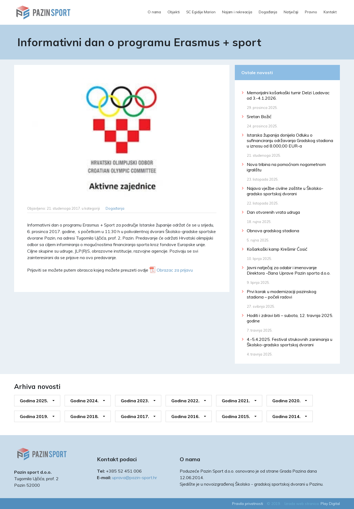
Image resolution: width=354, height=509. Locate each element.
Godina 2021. (236, 400)
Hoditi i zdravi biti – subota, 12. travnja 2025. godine (290, 318)
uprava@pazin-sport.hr (134, 477)
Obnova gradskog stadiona (273, 230)
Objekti (173, 12)
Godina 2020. (286, 400)
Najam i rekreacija (237, 12)
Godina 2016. (185, 416)
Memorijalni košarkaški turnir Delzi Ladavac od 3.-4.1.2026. (288, 95)
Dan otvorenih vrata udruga (273, 212)
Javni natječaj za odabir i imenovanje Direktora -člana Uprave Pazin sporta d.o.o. (288, 270)
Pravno (311, 12)
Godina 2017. (135, 416)
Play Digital (330, 503)
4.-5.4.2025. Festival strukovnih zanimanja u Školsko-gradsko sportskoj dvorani (289, 342)
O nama (154, 12)
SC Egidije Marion (201, 12)
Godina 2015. (236, 416)
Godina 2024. (84, 400)
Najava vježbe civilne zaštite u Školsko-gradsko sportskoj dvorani (285, 191)
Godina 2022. (185, 400)
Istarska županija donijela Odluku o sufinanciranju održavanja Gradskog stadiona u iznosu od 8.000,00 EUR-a (290, 140)
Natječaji (291, 12)
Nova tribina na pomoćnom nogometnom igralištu (286, 167)
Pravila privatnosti (247, 503)
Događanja (268, 12)
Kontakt (330, 12)
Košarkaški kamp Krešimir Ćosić (277, 249)
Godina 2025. (34, 400)
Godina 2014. (286, 416)
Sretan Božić (259, 116)
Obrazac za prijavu (175, 270)
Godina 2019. (34, 416)
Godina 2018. (84, 416)
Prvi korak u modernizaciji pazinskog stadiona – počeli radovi (281, 294)
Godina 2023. (135, 400)
